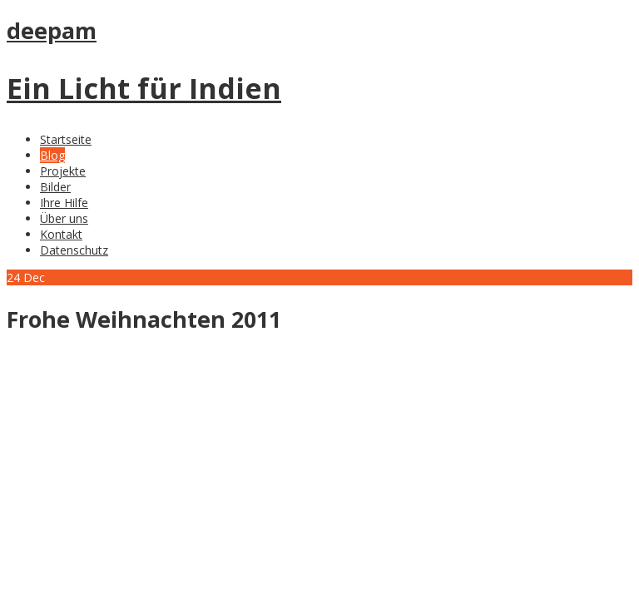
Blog (52, 155)
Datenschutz (74, 250)
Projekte (63, 171)
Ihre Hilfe (64, 202)
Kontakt (61, 234)
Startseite (66, 139)
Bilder (55, 187)
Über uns (64, 218)
